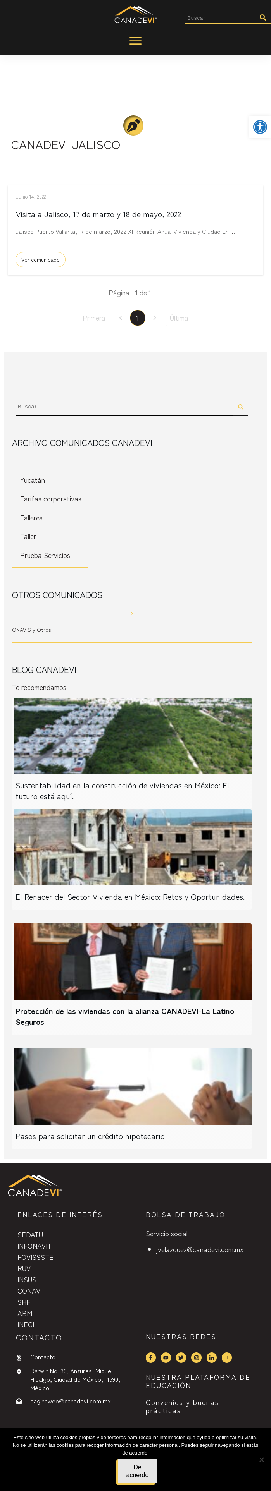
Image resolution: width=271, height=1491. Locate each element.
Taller (28, 538)
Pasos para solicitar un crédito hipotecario (90, 1137)
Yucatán (32, 482)
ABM (24, 1313)
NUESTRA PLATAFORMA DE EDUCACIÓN (198, 1381)
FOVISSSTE (35, 1257)
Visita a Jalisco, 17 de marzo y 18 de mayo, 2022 (98, 217)
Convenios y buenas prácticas (182, 1406)
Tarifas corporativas (50, 500)
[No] (261, 1460)
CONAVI (29, 1290)
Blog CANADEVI (44, 671)
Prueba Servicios (45, 557)
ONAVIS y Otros (31, 631)
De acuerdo (137, 1471)
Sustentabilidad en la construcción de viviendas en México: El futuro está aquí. (122, 792)
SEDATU (30, 1234)
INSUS (26, 1279)
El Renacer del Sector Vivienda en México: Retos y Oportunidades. (130, 898)
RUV (24, 1268)
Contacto (42, 1356)
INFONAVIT (34, 1245)
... (232, 235)
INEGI (25, 1324)
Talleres (31, 519)
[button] (260, 127)
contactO (39, 1337)
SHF (23, 1302)
